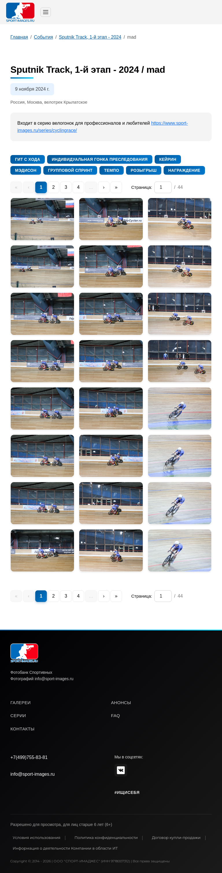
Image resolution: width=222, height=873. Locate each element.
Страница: (141, 187)
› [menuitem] (103, 187)
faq (115, 715)
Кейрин (167, 159)
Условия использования (36, 837)
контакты (22, 728)
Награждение (184, 170)
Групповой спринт (70, 170)
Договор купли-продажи (176, 837)
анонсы (121, 702)
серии (18, 715)
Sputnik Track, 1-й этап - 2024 (90, 37)
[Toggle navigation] (45, 12)
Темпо (111, 170)
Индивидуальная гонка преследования (100, 159)
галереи (20, 702)
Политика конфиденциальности (106, 837)
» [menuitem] (116, 187)
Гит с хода (27, 159)
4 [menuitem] (78, 187)
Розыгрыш (144, 170)
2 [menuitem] (53, 187)
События (43, 37)
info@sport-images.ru (32, 774)
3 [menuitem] (66, 187)
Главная (19, 37)
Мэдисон (25, 170)
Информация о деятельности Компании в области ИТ (65, 848)
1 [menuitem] (41, 187)
